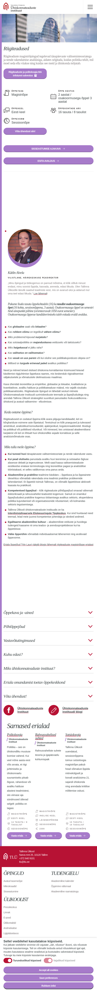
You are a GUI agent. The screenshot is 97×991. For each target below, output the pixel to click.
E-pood (7, 917)
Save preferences (48, 978)
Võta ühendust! (15, 696)
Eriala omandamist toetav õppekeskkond (34, 682)
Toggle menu (90, 7)
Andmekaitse (10, 928)
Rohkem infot (48, 985)
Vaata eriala (17, 835)
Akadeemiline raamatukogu (65, 891)
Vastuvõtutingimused (19, 640)
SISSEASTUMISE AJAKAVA (46, 148)
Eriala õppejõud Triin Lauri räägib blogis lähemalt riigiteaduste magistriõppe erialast (48, 544)
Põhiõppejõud (14, 626)
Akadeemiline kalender (62, 881)
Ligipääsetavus (10, 933)
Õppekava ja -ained (18, 612)
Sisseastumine (10, 891)
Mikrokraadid (9, 886)
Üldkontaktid (9, 922)
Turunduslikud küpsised (27, 960)
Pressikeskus (10, 907)
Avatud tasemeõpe (13, 881)
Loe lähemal (40, 293)
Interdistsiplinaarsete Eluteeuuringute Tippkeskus (37, 513)
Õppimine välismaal (61, 886)
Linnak (6, 912)
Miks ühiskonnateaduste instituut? (29, 668)
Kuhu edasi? (13, 654)
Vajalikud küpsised (64, 960)
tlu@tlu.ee (24, 861)
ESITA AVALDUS (46, 161)
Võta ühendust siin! (25, 131)
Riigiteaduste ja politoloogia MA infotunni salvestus (25, 74)
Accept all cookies (48, 970)
